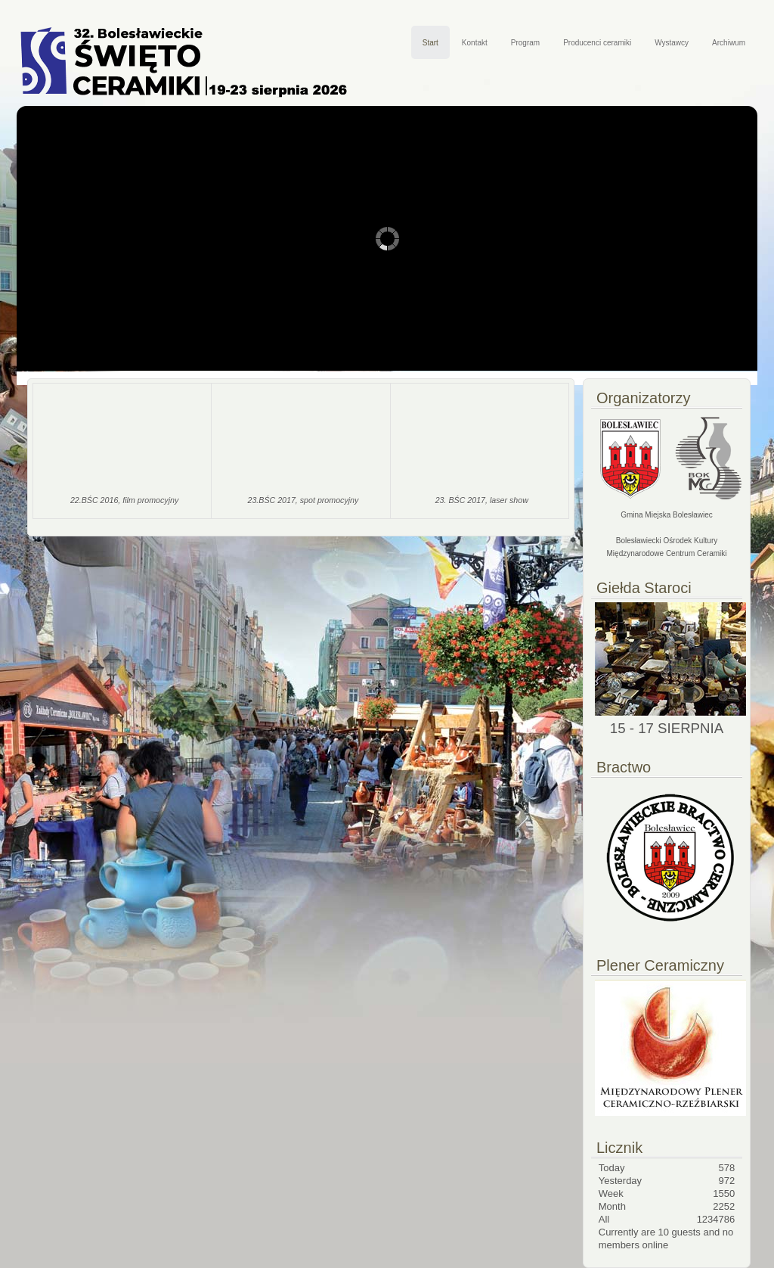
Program (525, 43)
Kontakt (475, 43)
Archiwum (728, 43)
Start (430, 43)
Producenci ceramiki (597, 43)
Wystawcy (672, 43)
